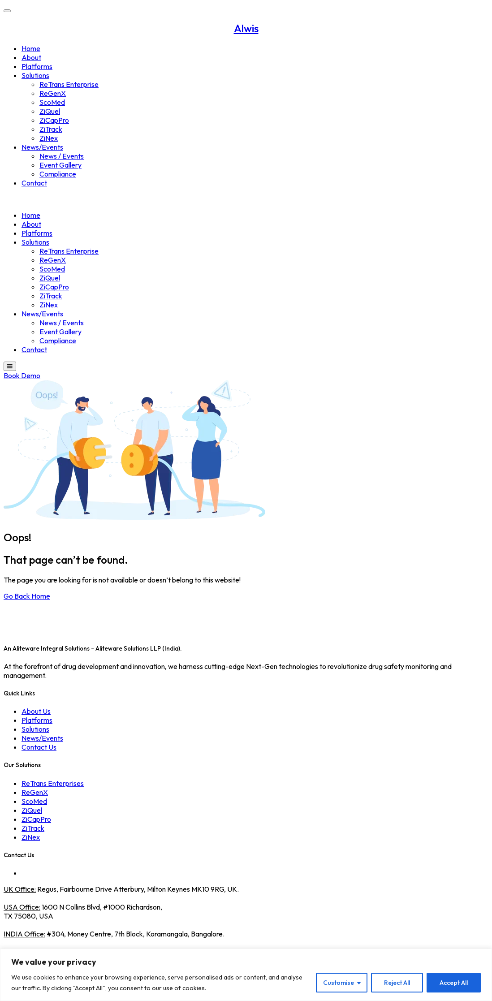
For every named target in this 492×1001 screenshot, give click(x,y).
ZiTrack (50, 129)
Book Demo (22, 375)
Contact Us (39, 746)
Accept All (454, 983)
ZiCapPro (54, 120)
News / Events (61, 155)
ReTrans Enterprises (53, 783)
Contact (34, 182)
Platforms (37, 66)
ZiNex (48, 138)
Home (31, 48)
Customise (338, 983)
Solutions (35, 75)
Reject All (397, 983)
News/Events (42, 146)
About (31, 57)
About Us (36, 711)
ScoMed (52, 102)
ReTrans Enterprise (69, 84)
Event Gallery (60, 164)
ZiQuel (49, 111)
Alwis (246, 28)
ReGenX (52, 93)
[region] (246, 975)
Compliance (57, 173)
